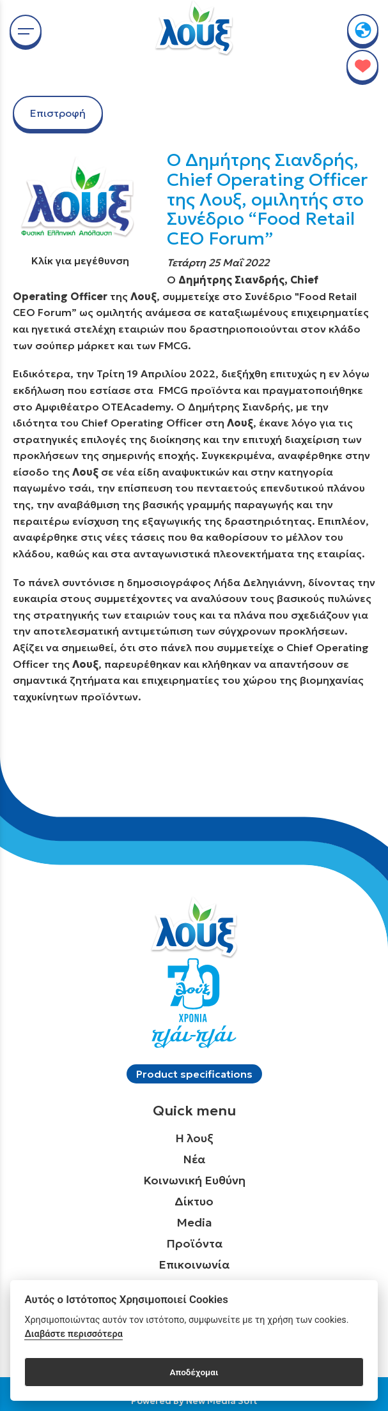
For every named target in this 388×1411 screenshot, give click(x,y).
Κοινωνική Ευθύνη (194, 1180)
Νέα (194, 1159)
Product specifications (194, 1074)
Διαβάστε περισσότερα (73, 1334)
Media (194, 1222)
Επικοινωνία (194, 1264)
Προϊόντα (194, 1243)
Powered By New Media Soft (194, 1401)
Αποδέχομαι (193, 1372)
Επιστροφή (58, 113)
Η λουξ (194, 1138)
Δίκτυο (194, 1201)
